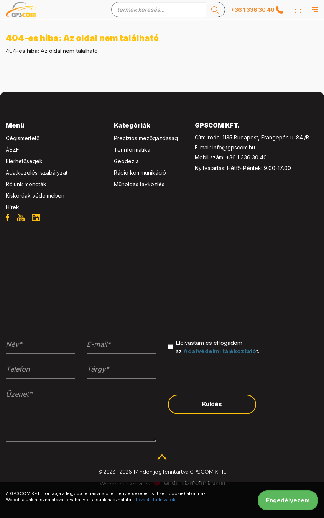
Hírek (12, 207)
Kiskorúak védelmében (35, 195)
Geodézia (126, 161)
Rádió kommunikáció (140, 172)
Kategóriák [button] (132, 125)
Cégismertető (22, 138)
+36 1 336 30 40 (246, 157)
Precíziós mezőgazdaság (146, 138)
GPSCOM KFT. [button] (217, 125)
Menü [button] (15, 125)
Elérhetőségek (24, 161)
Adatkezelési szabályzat (36, 172)
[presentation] (226, 374)
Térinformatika (132, 149)
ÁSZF (12, 149)
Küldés (212, 404)
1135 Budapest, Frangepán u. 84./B (265, 137)
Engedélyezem (288, 500)
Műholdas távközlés (139, 184)
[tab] (54, 125)
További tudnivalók (155, 499)
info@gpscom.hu (233, 147)
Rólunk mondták (26, 184)
